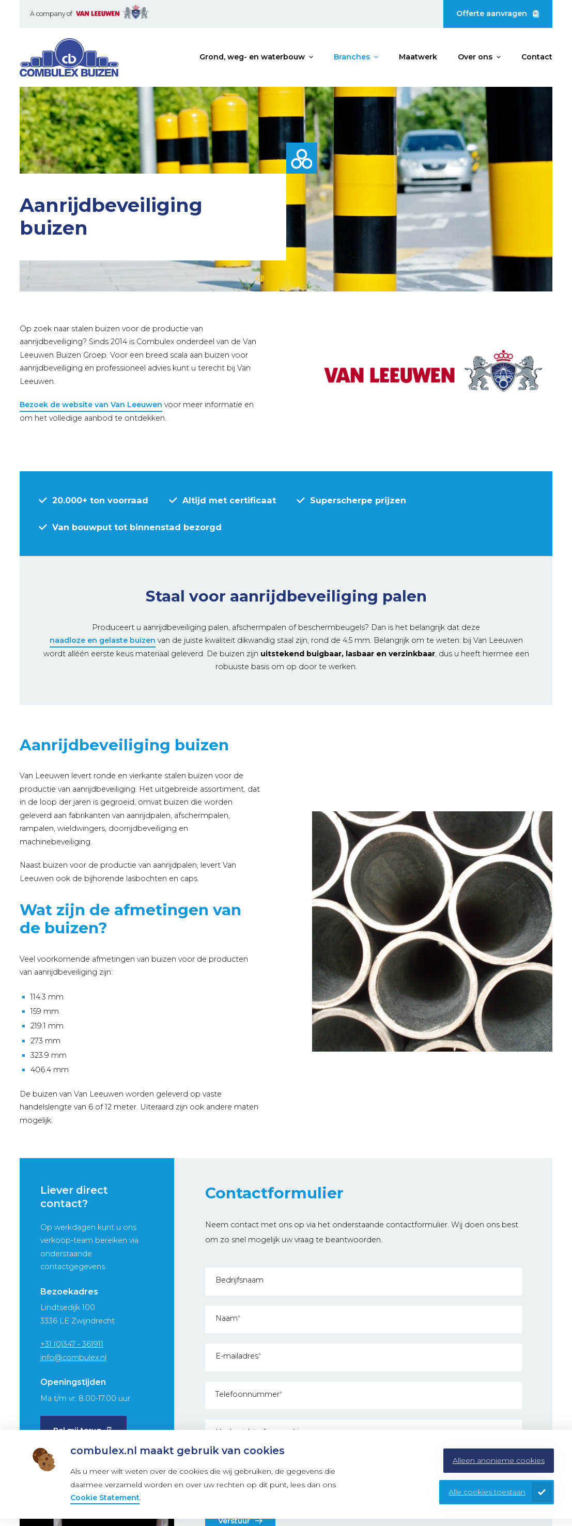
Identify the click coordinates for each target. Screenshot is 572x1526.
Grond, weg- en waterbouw (252, 56)
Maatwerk (418, 56)
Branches (352, 56)
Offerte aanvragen (491, 13)
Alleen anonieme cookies (499, 1460)
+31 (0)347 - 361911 (71, 1344)
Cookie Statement (105, 1497)
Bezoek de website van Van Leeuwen (91, 404)
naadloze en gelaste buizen (103, 640)
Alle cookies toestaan (487, 1492)
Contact (536, 56)
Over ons (475, 56)
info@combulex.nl (73, 1357)
